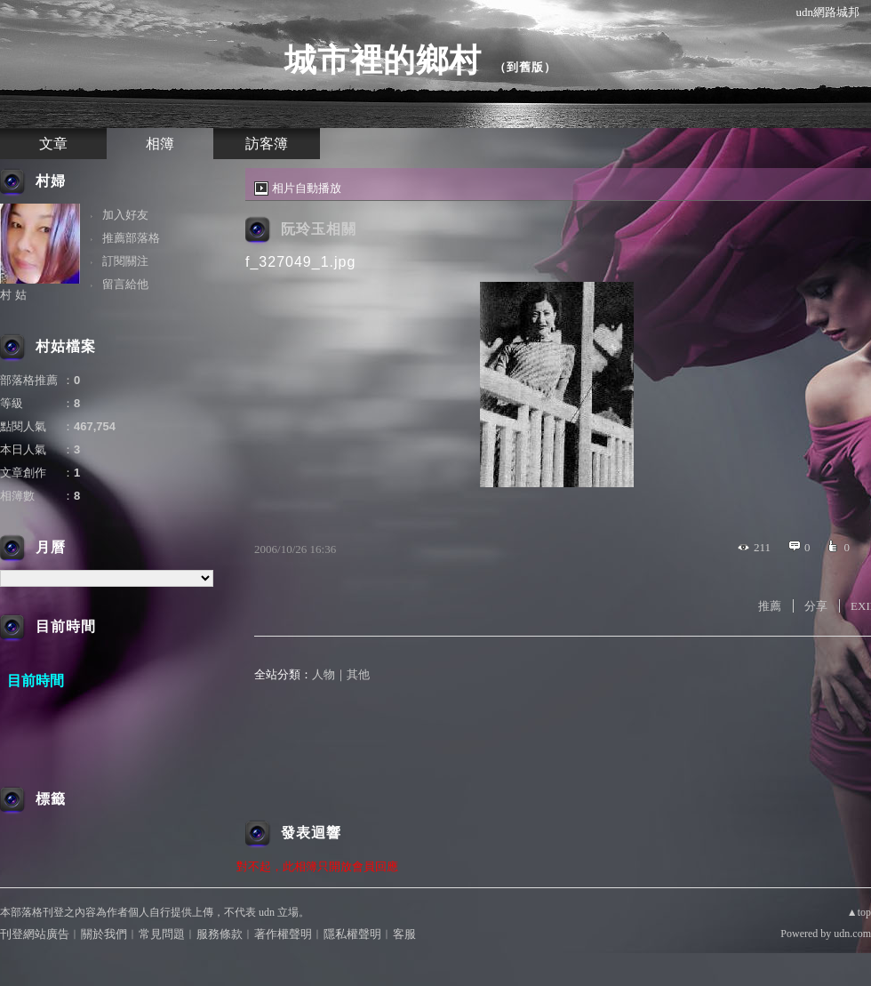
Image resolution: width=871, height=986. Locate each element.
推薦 (769, 606)
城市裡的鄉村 (383, 60)
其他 (358, 674)
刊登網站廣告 (34, 934)
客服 (404, 934)
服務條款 (219, 934)
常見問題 (162, 934)
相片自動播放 (306, 188)
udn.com (852, 933)
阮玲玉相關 (318, 228)
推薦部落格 (131, 237)
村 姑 (13, 294)
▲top (859, 912)
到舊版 (525, 67)
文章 (53, 143)
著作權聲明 (283, 934)
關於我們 (104, 934)
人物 (323, 674)
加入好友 (125, 214)
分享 (815, 606)
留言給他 (125, 284)
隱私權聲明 (352, 934)
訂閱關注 (125, 261)
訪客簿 (266, 143)
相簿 (160, 143)
